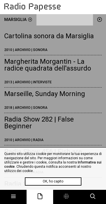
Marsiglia (18, 19)
